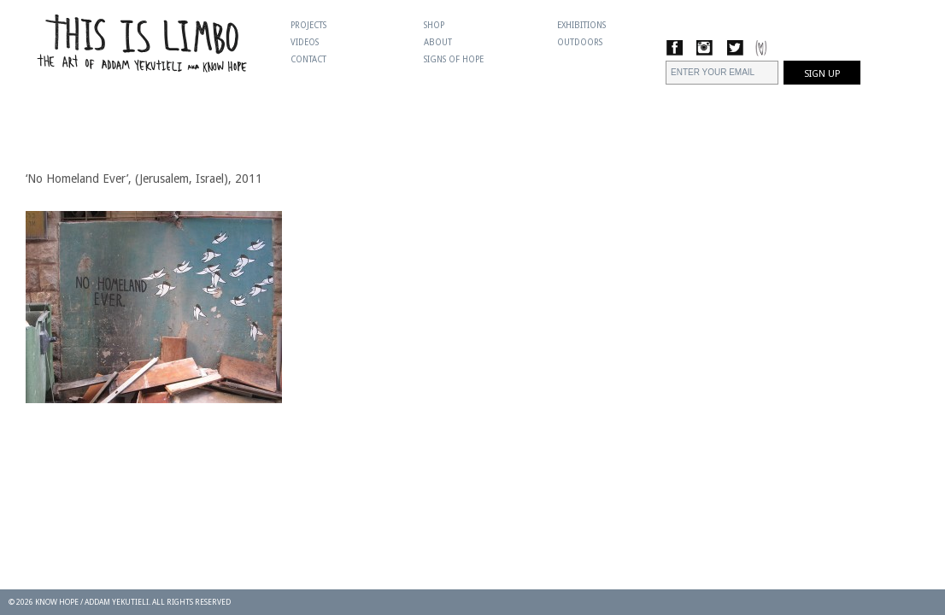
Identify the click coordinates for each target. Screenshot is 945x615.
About (438, 42)
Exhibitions (581, 25)
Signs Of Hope (454, 59)
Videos (305, 42)
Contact (308, 59)
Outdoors (579, 42)
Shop (434, 25)
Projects (308, 25)
